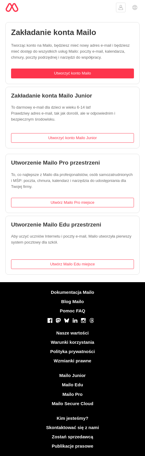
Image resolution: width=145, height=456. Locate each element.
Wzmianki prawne (72, 360)
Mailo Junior (72, 375)
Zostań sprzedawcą (72, 436)
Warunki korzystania (72, 342)
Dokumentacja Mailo (72, 292)
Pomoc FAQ (72, 310)
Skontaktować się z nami (72, 427)
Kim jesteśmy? (72, 418)
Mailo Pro (72, 394)
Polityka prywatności (72, 351)
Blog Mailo (72, 301)
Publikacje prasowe (72, 446)
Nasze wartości (72, 332)
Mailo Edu (72, 384)
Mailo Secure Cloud (72, 403)
